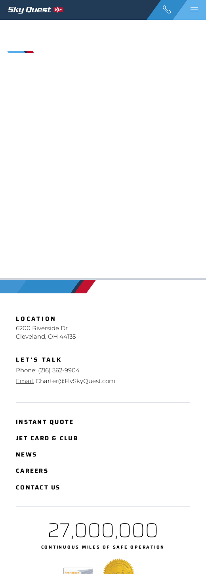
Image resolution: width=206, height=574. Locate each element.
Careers (32, 471)
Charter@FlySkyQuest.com (75, 381)
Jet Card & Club (47, 438)
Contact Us (38, 488)
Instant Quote (45, 422)
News (26, 455)
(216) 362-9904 (59, 370)
